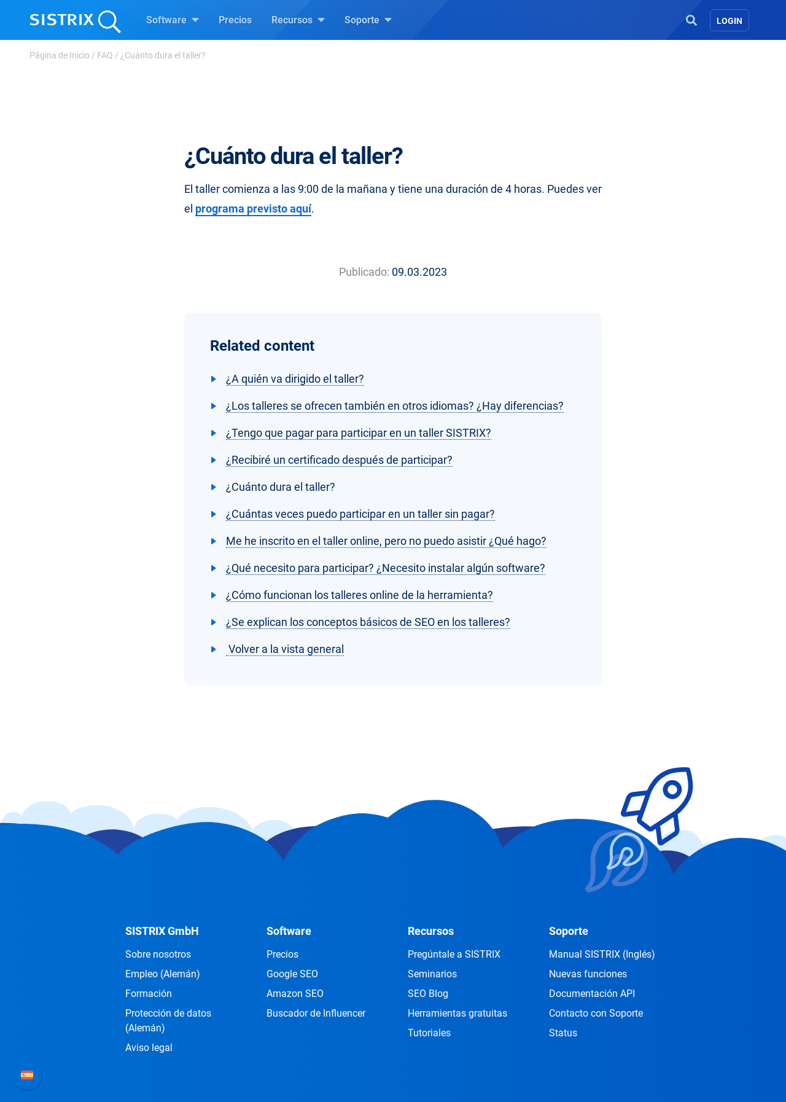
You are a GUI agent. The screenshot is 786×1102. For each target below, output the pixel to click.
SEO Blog (428, 993)
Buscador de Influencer (316, 1013)
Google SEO (292, 974)
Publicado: (364, 271)
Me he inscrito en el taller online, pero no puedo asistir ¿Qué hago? (386, 540)
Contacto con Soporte (596, 1013)
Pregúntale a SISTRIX (454, 954)
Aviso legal (149, 1047)
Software (172, 20)
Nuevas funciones (588, 974)
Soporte (368, 20)
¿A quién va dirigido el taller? (295, 378)
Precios (235, 20)
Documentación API (592, 993)
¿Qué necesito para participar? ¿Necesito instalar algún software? (385, 567)
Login (729, 21)
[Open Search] (691, 19)
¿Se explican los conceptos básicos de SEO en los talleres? (368, 621)
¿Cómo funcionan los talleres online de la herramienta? (359, 594)
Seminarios (432, 974)
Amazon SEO (295, 993)
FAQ (105, 55)
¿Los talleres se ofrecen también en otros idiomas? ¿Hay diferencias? (395, 405)
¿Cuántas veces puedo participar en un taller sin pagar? (360, 513)
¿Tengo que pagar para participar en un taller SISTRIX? (358, 432)
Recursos (298, 20)
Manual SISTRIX (602, 954)
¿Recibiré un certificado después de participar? (339, 459)
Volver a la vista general (285, 649)
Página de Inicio (59, 55)
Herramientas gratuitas (457, 1013)
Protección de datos (168, 1020)
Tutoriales (429, 1033)
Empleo (162, 974)
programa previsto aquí (253, 208)
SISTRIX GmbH (162, 930)
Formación (148, 993)
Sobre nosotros (158, 954)
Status (563, 1033)
